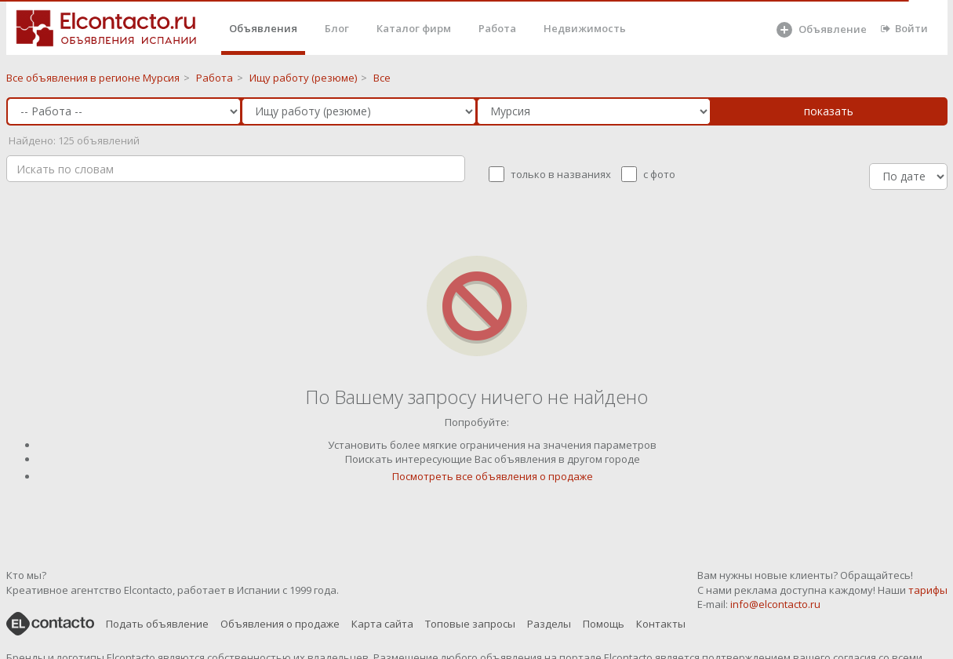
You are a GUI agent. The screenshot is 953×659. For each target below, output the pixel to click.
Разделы (549, 624)
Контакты (661, 624)
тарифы (928, 590)
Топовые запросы (470, 624)
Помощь (603, 624)
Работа (497, 28)
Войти (904, 28)
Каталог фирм (413, 28)
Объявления (263, 28)
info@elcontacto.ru (775, 604)
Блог (337, 28)
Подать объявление (157, 624)
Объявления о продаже (280, 624)
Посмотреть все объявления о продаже (492, 476)
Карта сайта (382, 624)
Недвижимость (585, 28)
